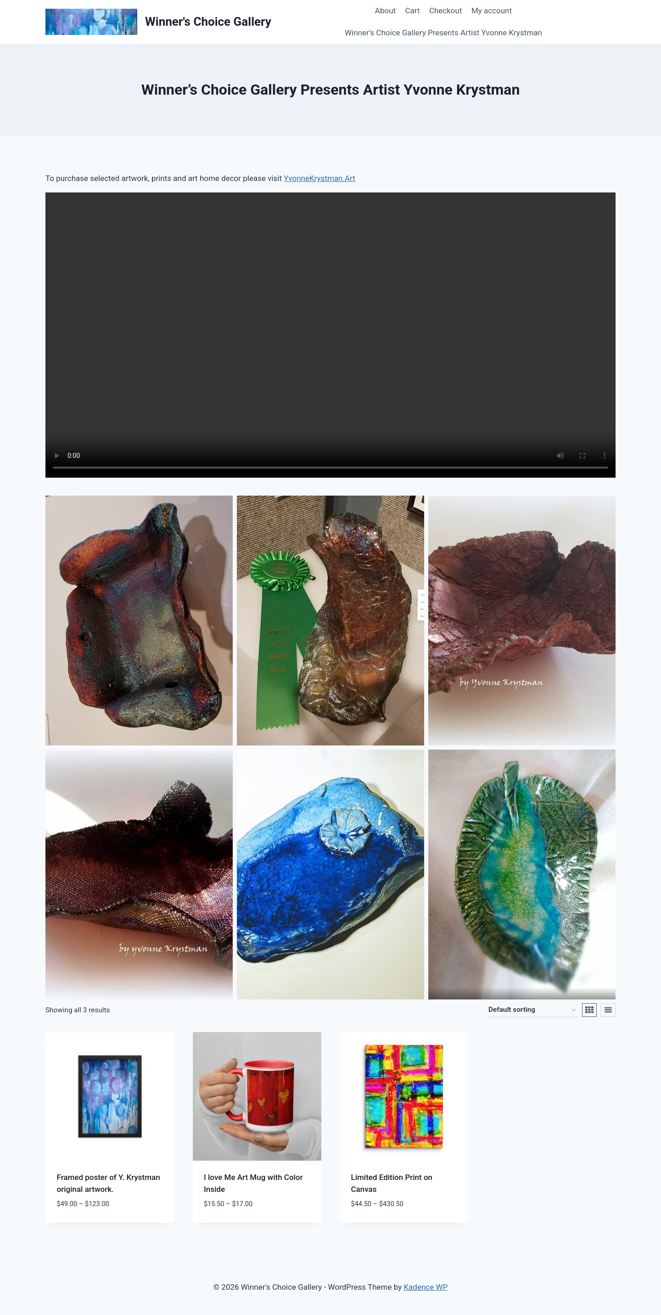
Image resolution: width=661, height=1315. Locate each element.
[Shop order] (532, 1010)
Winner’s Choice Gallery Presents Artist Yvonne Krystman (443, 32)
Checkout (445, 10)
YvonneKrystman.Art (319, 178)
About (385, 10)
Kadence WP (425, 1287)
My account (491, 10)
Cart (412, 10)
